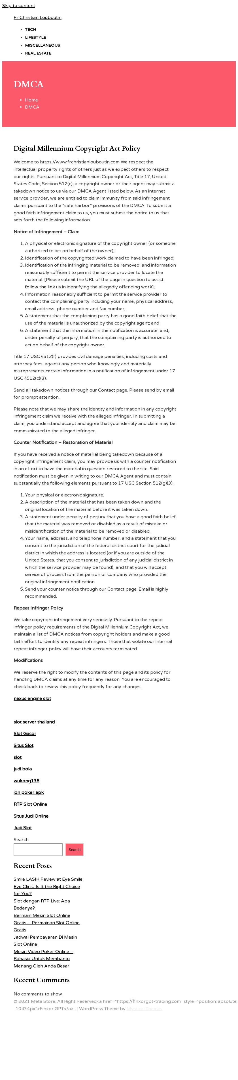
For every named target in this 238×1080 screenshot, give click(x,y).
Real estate (38, 53)
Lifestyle (35, 37)
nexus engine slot (32, 698)
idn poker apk (29, 792)
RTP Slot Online (30, 804)
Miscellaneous (42, 45)
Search (21, 840)
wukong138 (26, 781)
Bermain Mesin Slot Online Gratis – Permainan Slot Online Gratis (47, 923)
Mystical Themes (144, 1009)
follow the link (40, 287)
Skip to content (18, 5)
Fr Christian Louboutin (37, 17)
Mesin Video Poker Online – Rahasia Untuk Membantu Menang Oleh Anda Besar (43, 959)
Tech (30, 29)
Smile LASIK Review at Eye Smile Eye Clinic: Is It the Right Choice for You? (48, 886)
